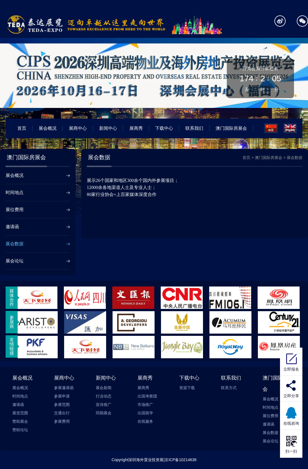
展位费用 (15, 209)
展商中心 (78, 128)
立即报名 (291, 361)
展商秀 (136, 128)
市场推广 (145, 404)
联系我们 (194, 128)
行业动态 (103, 396)
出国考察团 (147, 396)
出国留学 (145, 413)
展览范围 (20, 413)
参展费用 (62, 421)
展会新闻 (103, 387)
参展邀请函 (64, 387)
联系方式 (229, 387)
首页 (21, 128)
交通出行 (62, 413)
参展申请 (62, 396)
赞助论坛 (20, 430)
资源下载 (187, 387)
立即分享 (291, 396)
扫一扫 (291, 444)
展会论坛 (15, 260)
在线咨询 (291, 416)
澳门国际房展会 (231, 128)
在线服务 (145, 421)
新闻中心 (108, 128)
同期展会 (103, 413)
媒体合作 (12, 297)
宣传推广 (103, 404)
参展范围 (62, 404)
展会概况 (48, 128)
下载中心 (164, 128)
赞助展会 (20, 421)
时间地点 (15, 192)
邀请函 (12, 226)
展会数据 (15, 243)
